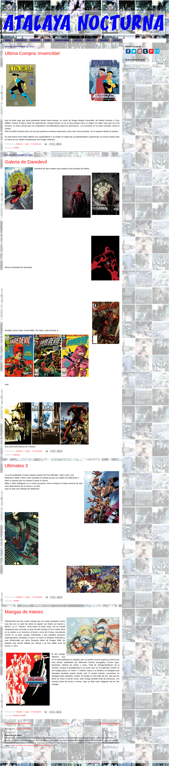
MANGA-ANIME (62, 40)
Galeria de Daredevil (26, 161)
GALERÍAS (103, 40)
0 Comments (36, 144)
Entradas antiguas (109, 723)
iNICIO (8, 40)
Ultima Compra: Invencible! (32, 53)
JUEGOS (117, 40)
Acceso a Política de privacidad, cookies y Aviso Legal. (31, 745)
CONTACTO (21, 40)
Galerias (16, 455)
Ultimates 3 (16, 465)
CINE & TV (90, 40)
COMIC (47, 40)
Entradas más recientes (18, 723)
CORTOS (78, 40)
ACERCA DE (35, 40)
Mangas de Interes (24, 611)
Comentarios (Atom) (24, 729)
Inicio (65, 723)
